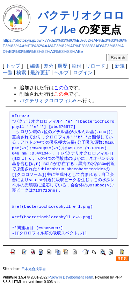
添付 (76, 66)
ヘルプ (61, 72)
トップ (13, 66)
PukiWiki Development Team (71, 277)
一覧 (8, 72)
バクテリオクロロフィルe (48, 100)
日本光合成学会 (33, 269)
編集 (35, 66)
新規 (120, 66)
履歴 (62, 66)
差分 (48, 66)
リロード (95, 66)
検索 (21, 72)
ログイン (83, 72)
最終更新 (40, 72)
